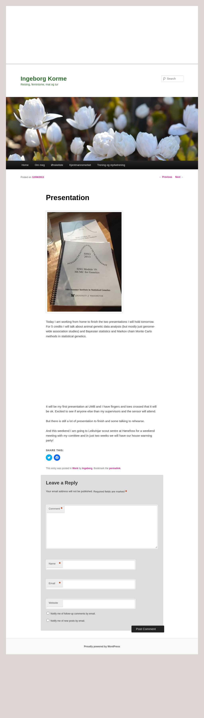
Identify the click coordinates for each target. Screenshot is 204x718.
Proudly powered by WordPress (102, 646)
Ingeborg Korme (44, 78)
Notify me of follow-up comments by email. (73, 613)
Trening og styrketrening (111, 164)
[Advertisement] (102, 34)
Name (55, 564)
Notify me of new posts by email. (68, 620)
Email (55, 583)
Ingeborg (87, 468)
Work (75, 468)
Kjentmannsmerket (80, 164)
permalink (115, 468)
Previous (165, 177)
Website (53, 602)
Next (179, 177)
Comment (55, 509)
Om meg (40, 164)
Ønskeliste (57, 164)
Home (25, 164)
